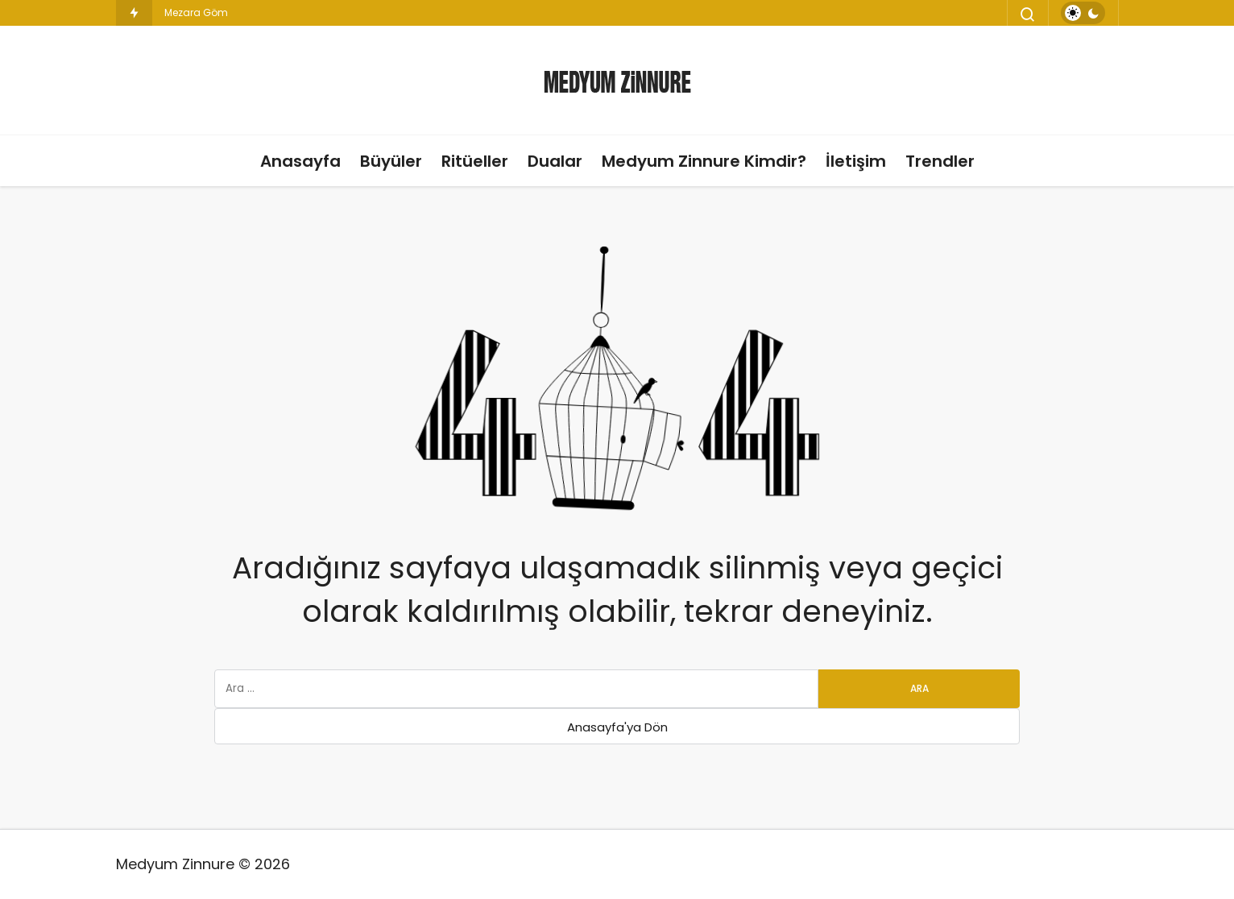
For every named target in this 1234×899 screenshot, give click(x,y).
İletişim (856, 161)
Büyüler (391, 161)
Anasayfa (300, 161)
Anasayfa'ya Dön (617, 727)
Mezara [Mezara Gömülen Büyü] (182, 12)
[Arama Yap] (1028, 14)
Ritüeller (474, 161)
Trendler (940, 161)
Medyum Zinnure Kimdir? (704, 161)
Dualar (555, 161)
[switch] (1083, 13)
